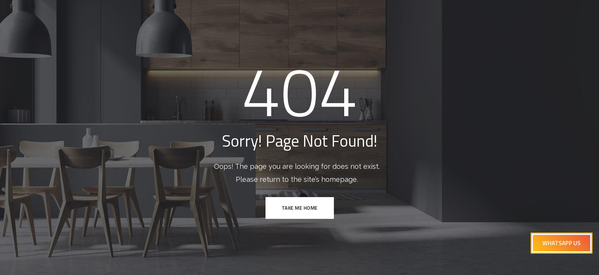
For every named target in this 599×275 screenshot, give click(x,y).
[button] (561, 243)
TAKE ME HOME (300, 208)
